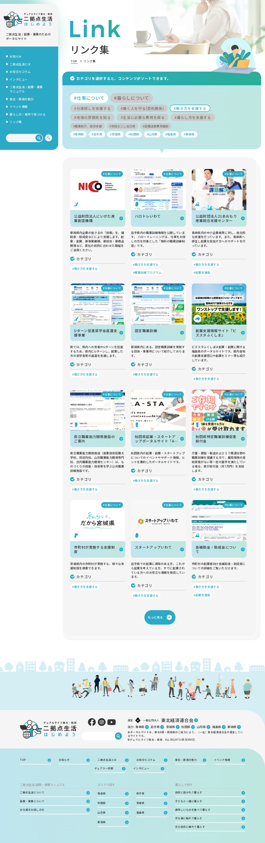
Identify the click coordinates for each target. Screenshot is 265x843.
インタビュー (18, 79)
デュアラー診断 (103, 768)
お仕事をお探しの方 (32, 809)
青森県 (139, 727)
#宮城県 (115, 134)
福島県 (216, 727)
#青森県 (78, 134)
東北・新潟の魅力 (22, 99)
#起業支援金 (202, 272)
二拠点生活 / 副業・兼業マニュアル (26, 89)
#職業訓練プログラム (147, 272)
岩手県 (155, 727)
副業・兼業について (32, 801)
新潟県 (232, 727)
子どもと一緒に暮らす (188, 801)
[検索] (39, 138)
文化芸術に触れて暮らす (190, 827)
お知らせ (15, 56)
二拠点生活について (32, 792)
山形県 (201, 727)
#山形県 (152, 134)
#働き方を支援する (190, 108)
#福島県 (170, 134)
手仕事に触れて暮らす (188, 818)
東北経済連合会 (177, 720)
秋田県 (185, 727)
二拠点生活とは (20, 64)
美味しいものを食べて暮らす (192, 809)
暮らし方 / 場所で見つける (28, 114)
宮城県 (170, 727)
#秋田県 (133, 134)
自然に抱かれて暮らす (188, 792)
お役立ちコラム (20, 72)
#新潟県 (189, 134)
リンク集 (15, 122)
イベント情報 (18, 106)
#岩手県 (97, 134)
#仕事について (89, 98)
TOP (74, 61)
